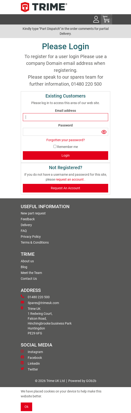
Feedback (28, 219)
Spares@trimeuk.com (40, 303)
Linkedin (30, 363)
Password (65, 125)
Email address (65, 110)
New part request (33, 213)
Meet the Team (31, 273)
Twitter (29, 369)
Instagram (32, 352)
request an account (70, 179)
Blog (24, 267)
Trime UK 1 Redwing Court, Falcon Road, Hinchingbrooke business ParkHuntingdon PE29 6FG (46, 320)
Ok (26, 407)
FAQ (24, 231)
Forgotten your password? (65, 140)
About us (27, 261)
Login (66, 155)
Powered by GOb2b (82, 381)
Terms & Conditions (35, 242)
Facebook (31, 357)
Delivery (26, 225)
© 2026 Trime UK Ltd (50, 381)
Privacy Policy (31, 236)
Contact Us (29, 278)
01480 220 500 (35, 297)
